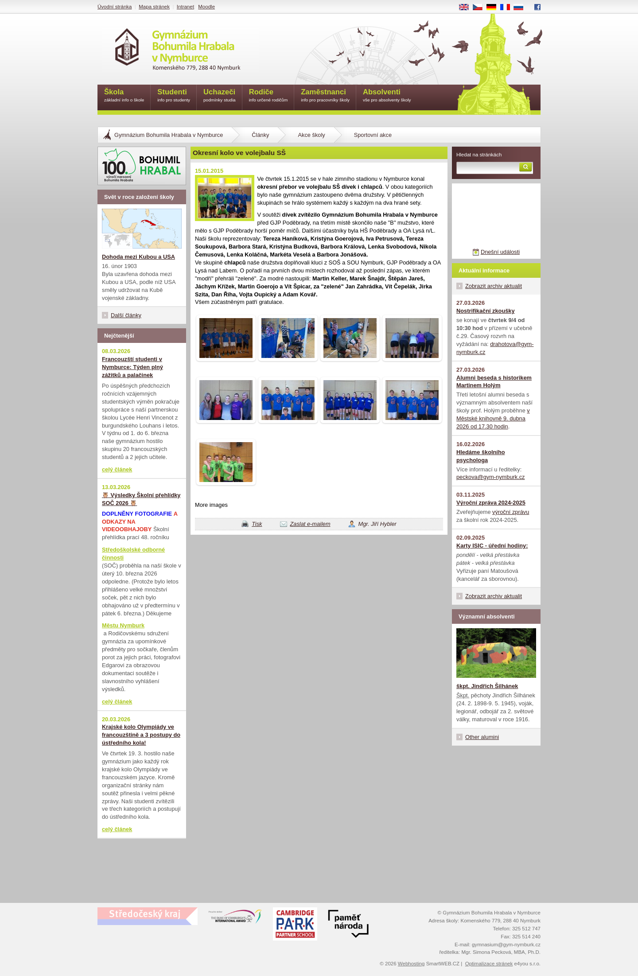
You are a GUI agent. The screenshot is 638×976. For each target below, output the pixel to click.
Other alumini (482, 737)
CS (480, 7)
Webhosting (411, 963)
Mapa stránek (154, 6)
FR (508, 7)
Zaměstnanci (325, 96)
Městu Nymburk (123, 625)
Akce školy (311, 135)
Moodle (206, 6)
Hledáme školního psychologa (480, 456)
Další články (126, 315)
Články (260, 135)
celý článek (117, 469)
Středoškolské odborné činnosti (133, 553)
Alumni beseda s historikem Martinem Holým (494, 381)
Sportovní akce (373, 135)
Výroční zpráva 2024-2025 (490, 502)
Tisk (257, 524)
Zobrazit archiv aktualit (493, 286)
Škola (124, 96)
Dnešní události (500, 252)
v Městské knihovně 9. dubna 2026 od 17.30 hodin (493, 418)
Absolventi (387, 96)
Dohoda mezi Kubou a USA (138, 256)
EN (467, 7)
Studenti (173, 96)
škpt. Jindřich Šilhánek (487, 686)
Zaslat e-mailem (310, 524)
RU (521, 7)
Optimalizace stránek (489, 963)
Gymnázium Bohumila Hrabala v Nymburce (168, 135)
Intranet (185, 6)
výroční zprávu (510, 512)
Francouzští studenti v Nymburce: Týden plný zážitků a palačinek (132, 367)
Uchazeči (219, 96)
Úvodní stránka (114, 6)
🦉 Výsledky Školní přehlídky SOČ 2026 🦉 (141, 499)
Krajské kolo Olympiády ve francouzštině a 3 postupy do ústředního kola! (141, 734)
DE (494, 7)
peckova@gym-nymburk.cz (490, 477)
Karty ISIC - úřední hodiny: (492, 545)
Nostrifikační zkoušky (485, 310)
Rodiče (268, 96)
